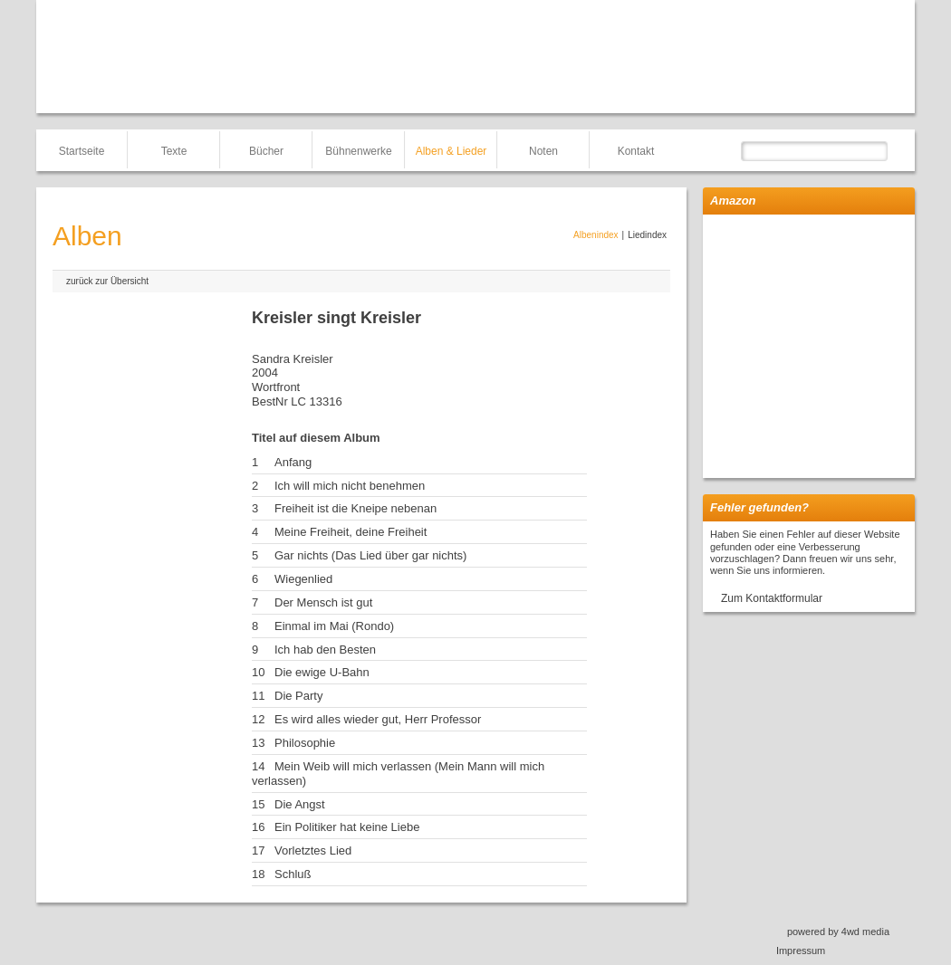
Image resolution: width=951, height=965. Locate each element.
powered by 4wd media (838, 931)
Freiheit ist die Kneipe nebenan (355, 508)
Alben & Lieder (451, 151)
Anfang (293, 462)
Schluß (292, 874)
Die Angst (299, 804)
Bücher (266, 151)
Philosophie (304, 743)
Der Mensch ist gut (323, 602)
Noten (543, 151)
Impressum (800, 950)
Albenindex (595, 235)
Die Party (298, 695)
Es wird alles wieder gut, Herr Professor (377, 719)
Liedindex (647, 235)
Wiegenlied (303, 579)
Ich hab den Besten (325, 649)
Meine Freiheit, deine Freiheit (350, 532)
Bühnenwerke (358, 151)
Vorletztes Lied (312, 850)
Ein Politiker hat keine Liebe (346, 827)
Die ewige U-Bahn (322, 672)
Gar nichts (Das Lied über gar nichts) (370, 555)
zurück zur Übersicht (107, 281)
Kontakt (636, 151)
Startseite (82, 151)
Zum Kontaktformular (771, 598)
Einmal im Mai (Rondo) (334, 626)
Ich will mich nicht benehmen (349, 485)
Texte (174, 151)
